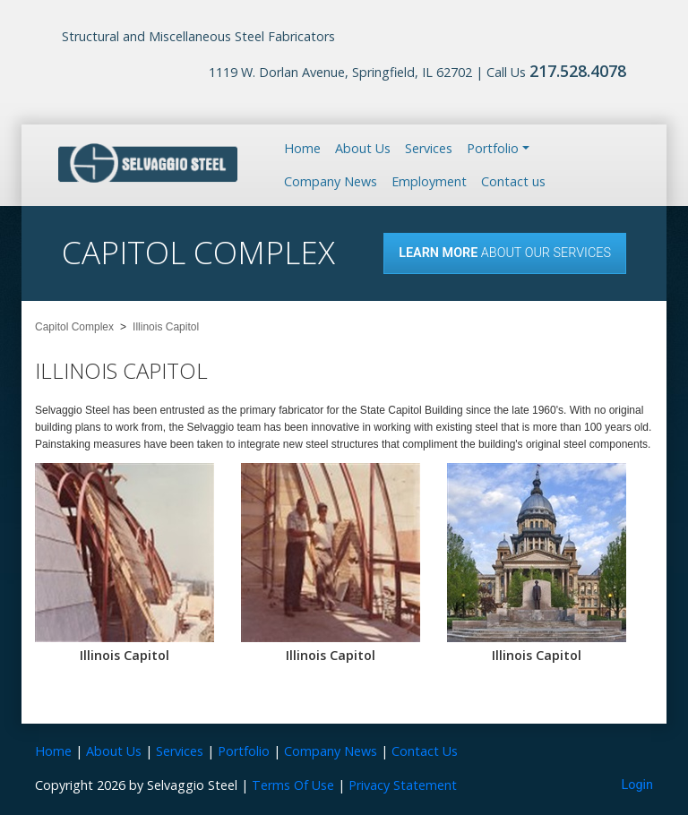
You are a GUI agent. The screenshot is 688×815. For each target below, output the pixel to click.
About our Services (505, 253)
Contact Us (424, 750)
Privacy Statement (402, 785)
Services (428, 148)
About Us (363, 148)
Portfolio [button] (493, 148)
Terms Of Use (293, 785)
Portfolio (244, 750)
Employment (429, 181)
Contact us (513, 181)
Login (638, 785)
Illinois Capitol (124, 655)
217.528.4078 (577, 71)
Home (302, 148)
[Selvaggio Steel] (147, 164)
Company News (330, 181)
